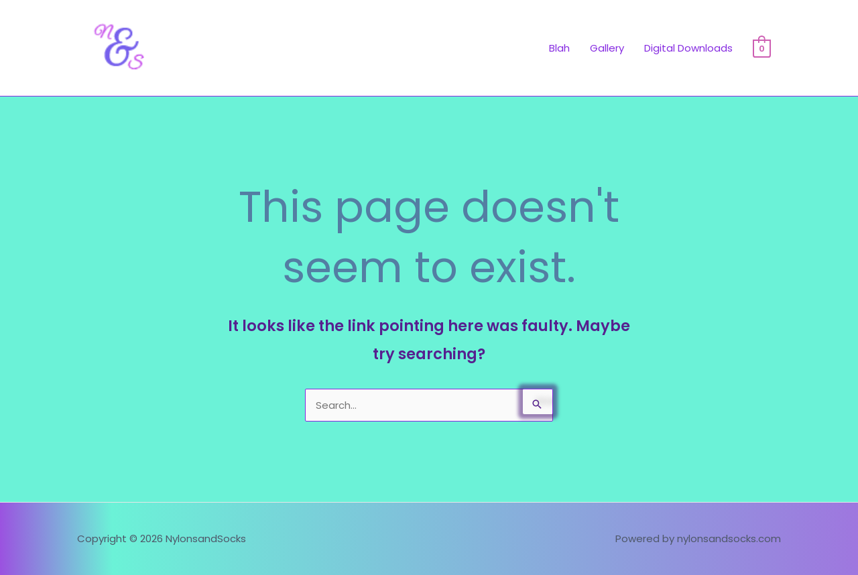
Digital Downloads (688, 48)
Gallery (607, 48)
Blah (559, 48)
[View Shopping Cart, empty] (762, 48)
